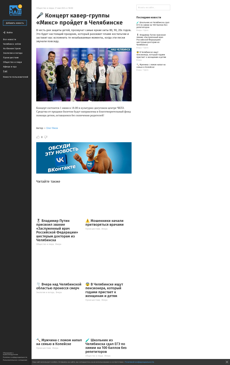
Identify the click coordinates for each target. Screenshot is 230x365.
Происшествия (11, 57)
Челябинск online (12, 44)
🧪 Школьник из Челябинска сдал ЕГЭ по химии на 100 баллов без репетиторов (106, 346)
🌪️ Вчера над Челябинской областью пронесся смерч (58, 286)
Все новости (9, 39)
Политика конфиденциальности (15, 357)
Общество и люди (12, 62)
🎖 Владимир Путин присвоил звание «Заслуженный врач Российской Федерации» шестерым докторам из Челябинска (57, 230)
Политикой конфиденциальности (139, 362)
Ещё (5, 71)
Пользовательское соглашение (15, 360)
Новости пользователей (15, 77)
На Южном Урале (12, 48)
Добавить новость (15, 23)
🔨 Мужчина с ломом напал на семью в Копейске (59, 342)
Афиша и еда (9, 66)
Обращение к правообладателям (10, 353)
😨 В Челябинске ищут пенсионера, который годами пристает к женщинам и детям (104, 290)
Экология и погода (12, 53)
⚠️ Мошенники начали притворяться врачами (104, 223)
